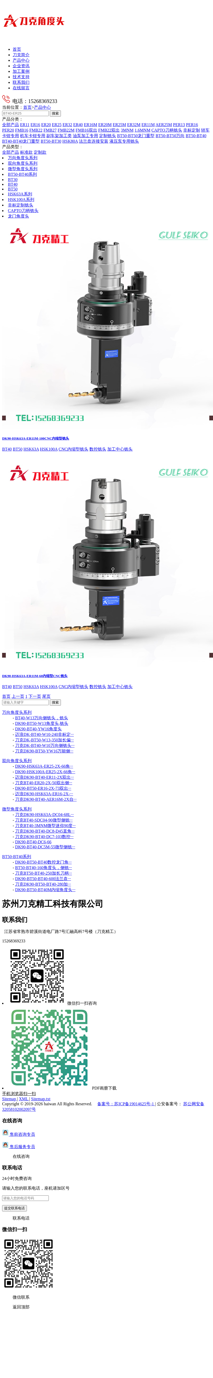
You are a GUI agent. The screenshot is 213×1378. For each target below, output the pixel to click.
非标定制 (191, 130)
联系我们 (21, 82)
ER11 (25, 124)
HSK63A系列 (20, 194)
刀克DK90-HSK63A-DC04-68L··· (44, 814)
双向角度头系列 (22, 163)
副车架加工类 (59, 135)
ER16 (35, 124)
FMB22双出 (109, 130)
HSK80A (70, 141)
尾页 (46, 696)
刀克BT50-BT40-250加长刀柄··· (43, 873)
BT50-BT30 (51, 141)
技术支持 (21, 77)
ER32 (67, 124)
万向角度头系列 (22, 158)
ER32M (134, 124)
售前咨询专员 (18, 1134)
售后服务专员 (18, 1146)
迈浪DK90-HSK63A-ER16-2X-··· (44, 794)
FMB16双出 (86, 130)
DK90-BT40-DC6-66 (33, 842)
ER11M (148, 124)
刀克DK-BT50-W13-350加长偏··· (44, 740)
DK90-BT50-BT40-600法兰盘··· (43, 878)
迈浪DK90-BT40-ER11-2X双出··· (44, 777)
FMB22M (66, 130)
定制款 (40, 152)
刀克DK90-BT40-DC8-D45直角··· (44, 831)
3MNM (127, 130)
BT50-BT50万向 (170, 135)
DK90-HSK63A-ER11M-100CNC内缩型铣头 (35, 438)
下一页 (34, 696)
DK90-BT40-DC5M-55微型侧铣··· (45, 847)
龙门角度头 (18, 216)
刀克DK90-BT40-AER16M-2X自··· (45, 799)
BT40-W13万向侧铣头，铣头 (41, 718)
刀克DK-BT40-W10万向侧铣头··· (44, 745)
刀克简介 (21, 55)
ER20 (46, 124)
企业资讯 (21, 66)
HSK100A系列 (21, 199)
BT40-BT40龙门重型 (21, 141)
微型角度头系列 (22, 169)
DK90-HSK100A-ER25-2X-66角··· (45, 772)
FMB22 (35, 130)
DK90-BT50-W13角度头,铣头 (41, 723)
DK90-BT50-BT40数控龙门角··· (43, 862)
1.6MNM (142, 130)
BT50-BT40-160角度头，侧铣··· (43, 867)
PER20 (8, 130)
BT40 (12, 184)
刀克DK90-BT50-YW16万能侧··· (44, 751)
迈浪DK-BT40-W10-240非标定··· (44, 734)
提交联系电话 (14, 1208)
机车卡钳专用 (32, 135)
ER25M (119, 124)
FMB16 (21, 130)
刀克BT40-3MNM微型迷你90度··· (45, 825)
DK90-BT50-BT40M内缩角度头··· (45, 889)
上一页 (18, 696)
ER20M (105, 124)
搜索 (55, 113)
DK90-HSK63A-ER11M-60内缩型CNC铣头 (34, 676)
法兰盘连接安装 (93, 141)
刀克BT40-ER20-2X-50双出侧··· (43, 783)
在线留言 (21, 88)
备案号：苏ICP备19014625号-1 (126, 1104)
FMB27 (50, 130)
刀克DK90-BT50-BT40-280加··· (43, 884)
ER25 (56, 124)
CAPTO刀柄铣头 (166, 130)
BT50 (12, 189)
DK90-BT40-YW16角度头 (38, 729)
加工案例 (21, 71)
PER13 (179, 124)
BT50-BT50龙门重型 (135, 135)
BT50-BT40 (196, 135)
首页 (17, 49)
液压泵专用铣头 (124, 141)
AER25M (164, 124)
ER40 (78, 124)
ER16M (90, 124)
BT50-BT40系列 (22, 174)
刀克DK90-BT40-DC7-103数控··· (44, 836)
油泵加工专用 (85, 135)
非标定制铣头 (20, 205)
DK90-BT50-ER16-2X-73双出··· (43, 788)
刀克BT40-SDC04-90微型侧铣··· (43, 820)
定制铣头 (107, 135)
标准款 (26, 152)
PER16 (192, 124)
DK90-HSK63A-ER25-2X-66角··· (44, 766)
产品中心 (21, 60)
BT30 (12, 179)
